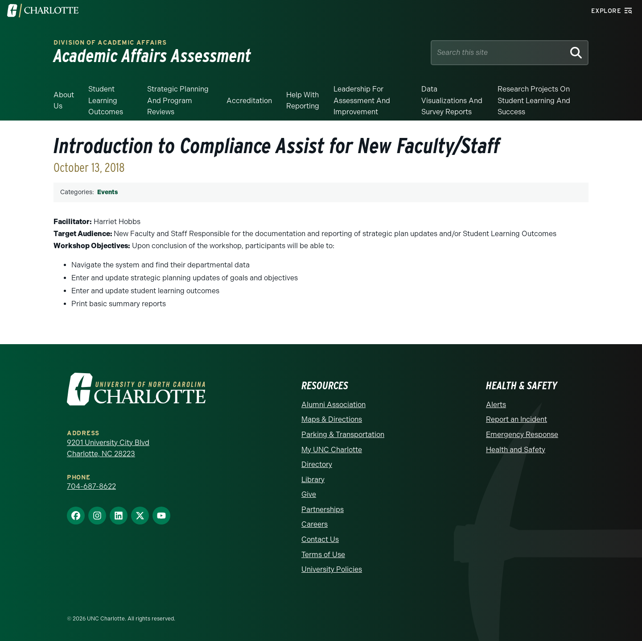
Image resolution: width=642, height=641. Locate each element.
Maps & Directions (331, 419)
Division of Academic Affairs (110, 42)
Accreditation (249, 100)
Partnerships (322, 509)
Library (313, 479)
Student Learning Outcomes (105, 100)
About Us (64, 101)
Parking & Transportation (342, 434)
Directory (316, 464)
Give (308, 494)
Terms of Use (323, 554)
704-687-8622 (91, 486)
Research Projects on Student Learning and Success (534, 100)
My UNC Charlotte (331, 449)
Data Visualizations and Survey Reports (451, 100)
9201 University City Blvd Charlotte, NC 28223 (108, 448)
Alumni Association (333, 404)
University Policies (331, 569)
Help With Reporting (302, 101)
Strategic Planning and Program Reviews (178, 100)
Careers (314, 524)
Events (107, 192)
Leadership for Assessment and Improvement (361, 100)
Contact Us (320, 539)
